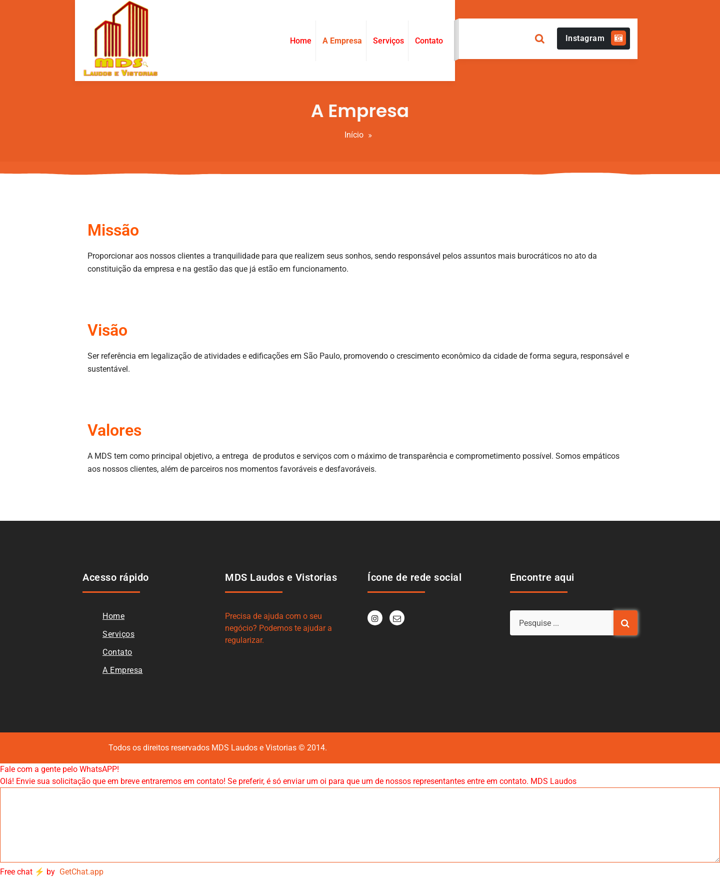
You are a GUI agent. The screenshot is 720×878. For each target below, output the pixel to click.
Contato (117, 652)
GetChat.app (82, 871)
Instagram (596, 38)
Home (113, 616)
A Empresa (122, 670)
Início (354, 135)
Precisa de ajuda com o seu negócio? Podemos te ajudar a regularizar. (278, 628)
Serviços (118, 634)
